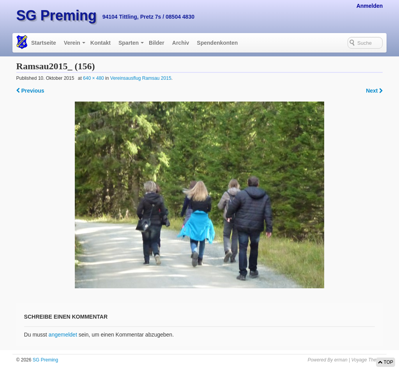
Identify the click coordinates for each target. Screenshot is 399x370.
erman (341, 360)
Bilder (156, 43)
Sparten (128, 43)
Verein (72, 43)
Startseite (43, 43)
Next (374, 91)
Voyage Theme (367, 360)
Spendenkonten (217, 43)
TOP (385, 362)
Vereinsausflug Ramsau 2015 (140, 78)
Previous (30, 91)
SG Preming (56, 15)
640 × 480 (93, 78)
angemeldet (63, 334)
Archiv (180, 43)
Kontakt (100, 43)
